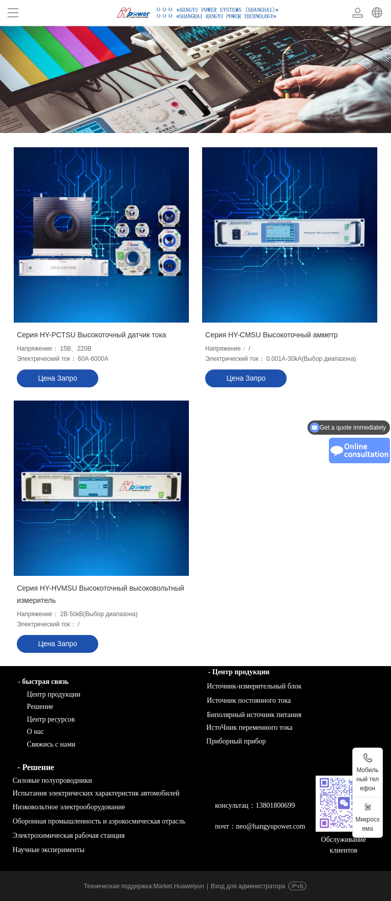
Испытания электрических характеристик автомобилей (93, 793)
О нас (35, 731)
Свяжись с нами (41, 744)
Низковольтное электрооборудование (66, 807)
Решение (40, 706)
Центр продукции (43, 694)
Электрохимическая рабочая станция (66, 835)
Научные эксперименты (46, 850)
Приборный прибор (236, 741)
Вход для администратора (248, 886)
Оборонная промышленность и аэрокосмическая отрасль (96, 821)
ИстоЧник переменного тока (249, 727)
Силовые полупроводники (49, 780)
